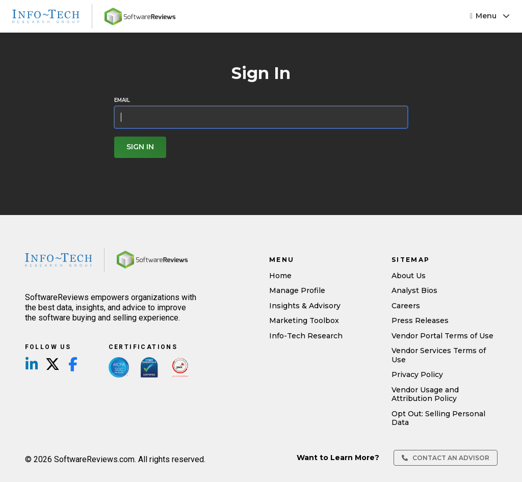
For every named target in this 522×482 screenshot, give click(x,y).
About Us (409, 275)
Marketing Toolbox (304, 320)
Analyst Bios (414, 290)
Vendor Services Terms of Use (439, 355)
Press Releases (420, 320)
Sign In (140, 146)
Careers (406, 305)
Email (122, 100)
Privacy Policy (417, 374)
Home (280, 275)
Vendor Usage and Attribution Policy (425, 394)
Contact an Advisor (445, 458)
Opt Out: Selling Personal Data (438, 418)
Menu (490, 15)
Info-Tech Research (306, 335)
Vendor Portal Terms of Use (442, 335)
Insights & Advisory (305, 305)
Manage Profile (297, 290)
